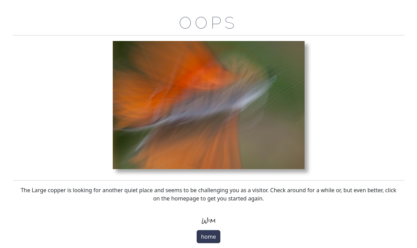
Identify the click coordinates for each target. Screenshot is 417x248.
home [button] (208, 236)
